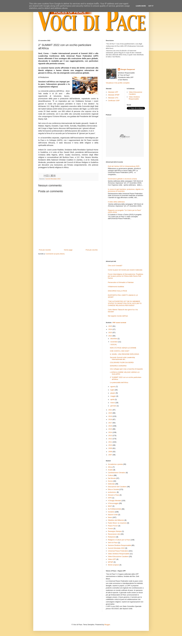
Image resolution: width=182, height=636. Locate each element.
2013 (110, 435)
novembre (114, 342)
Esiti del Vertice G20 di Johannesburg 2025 (123, 166)
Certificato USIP (114, 100)
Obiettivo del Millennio (116, 520)
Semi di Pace (113, 542)
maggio (113, 396)
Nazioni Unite (113, 515)
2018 (110, 419)
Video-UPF (112, 559)
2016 (110, 426)
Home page (68, 250)
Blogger (107, 624)
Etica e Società (113, 489)
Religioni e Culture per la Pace (119, 540)
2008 (110, 452)
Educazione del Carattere (117, 487)
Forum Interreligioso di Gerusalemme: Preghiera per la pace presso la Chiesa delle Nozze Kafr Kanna (125, 276)
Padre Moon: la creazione (117, 523)
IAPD (110, 498)
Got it (150, 6)
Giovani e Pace (113, 495)
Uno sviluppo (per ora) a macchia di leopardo (126, 369)
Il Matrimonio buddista (116, 287)
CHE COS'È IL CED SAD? (119, 351)
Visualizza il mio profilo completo (118, 83)
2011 (110, 442)
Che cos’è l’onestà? (115, 265)
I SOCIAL (113, 344)
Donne (110, 481)
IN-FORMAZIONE (114, 509)
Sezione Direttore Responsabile (119, 545)
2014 (110, 432)
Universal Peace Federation (118, 551)
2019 (110, 416)
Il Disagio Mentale (114, 500)
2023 (110, 332)
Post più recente (45, 250)
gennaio (113, 406)
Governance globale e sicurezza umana (122, 179)
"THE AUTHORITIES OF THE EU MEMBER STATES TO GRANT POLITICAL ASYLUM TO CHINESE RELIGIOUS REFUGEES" (125, 303)
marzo (112, 403)
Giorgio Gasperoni (127, 69)
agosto (113, 386)
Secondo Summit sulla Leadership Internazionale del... (122, 358)
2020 (110, 413)
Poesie (110, 528)
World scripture (113, 565)
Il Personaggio (113, 503)
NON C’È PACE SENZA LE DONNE (123, 348)
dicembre (114, 339)
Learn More (141, 6)
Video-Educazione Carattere (135, 93)
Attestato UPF (113, 92)
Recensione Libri (114, 534)
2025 (110, 326)
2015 (110, 429)
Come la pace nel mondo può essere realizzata (125, 270)
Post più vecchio (92, 250)
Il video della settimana (116, 202)
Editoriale (111, 484)
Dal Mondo (112, 478)
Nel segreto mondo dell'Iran (118, 316)
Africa (110, 467)
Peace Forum (113, 526)
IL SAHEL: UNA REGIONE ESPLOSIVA (124, 354)
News (110, 517)
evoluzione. (112, 492)
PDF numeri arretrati (119, 322)
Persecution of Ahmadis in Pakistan (121, 282)
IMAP (110, 506)
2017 (110, 423)
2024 (110, 329)
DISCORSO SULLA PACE (117, 291)
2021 (110, 410)
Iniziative (111, 512)
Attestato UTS (113, 98)
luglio (112, 390)
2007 (110, 455)
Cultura (110, 475)
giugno (113, 393)
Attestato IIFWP (113, 95)
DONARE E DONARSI (118, 366)
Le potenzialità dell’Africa (119, 382)
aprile (112, 399)
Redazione (112, 537)
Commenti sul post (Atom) (55, 254)
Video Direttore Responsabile (134, 98)
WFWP (110, 562)
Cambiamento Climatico (116, 473)
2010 (110, 445)
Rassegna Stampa (114, 531)
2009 (110, 448)
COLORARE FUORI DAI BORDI (122, 362)
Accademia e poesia (115, 464)
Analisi (110, 470)
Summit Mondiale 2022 (53, 179)
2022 (110, 336)
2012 (110, 439)
